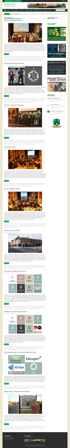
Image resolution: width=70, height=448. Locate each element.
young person (40, 60)
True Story (29, 60)
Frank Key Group (23, 57)
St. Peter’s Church (38, 226)
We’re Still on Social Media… (9, 438)
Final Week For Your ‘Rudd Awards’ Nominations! (15, 311)
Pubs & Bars (29, 56)
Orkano (5, 59)
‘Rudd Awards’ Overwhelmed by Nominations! (15, 271)
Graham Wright (14, 106)
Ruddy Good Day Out (37, 10)
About (50, 10)
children (9, 56)
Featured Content (14, 272)
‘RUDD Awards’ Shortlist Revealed (12, 230)
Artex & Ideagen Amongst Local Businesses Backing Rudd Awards (20, 352)
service (24, 60)
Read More (6, 54)
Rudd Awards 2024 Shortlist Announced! (14, 63)
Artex (5, 57)
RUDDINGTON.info (10, 4)
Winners (36, 60)
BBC (44, 223)
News (8, 10)
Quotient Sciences (9, 59)
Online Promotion (18, 265)
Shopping (36, 56)
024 (44, 56)
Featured (21, 10)
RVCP (22, 60)
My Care (42, 57)
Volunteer (32, 60)
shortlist (21, 102)
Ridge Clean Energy (22, 59)
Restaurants (14, 59)
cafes (9, 57)
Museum (23, 56)
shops (26, 60)
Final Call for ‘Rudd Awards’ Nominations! (14, 105)
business (6, 56)
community (16, 57)
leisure (40, 57)
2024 (45, 98)
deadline (22, 99)
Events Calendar (14, 10)
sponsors (34, 226)
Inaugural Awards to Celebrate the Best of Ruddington (17, 391)
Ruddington (33, 56)
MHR (32, 225)
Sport (39, 56)
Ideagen (37, 57)
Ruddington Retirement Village (38, 59)
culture (19, 57)
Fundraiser (20, 56)
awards (7, 57)
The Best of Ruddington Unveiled (12, 188)
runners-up (19, 60)
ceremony (11, 225)
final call (28, 141)
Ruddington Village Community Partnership (10, 60)
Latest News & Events (52, 17)
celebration (12, 57)
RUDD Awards (27, 59)
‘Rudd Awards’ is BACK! (9, 147)
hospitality (34, 57)
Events (16, 223)
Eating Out (16, 56)
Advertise (45, 10)
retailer (17, 59)
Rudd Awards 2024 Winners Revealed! (13, 20)
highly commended (29, 57)
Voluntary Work (28, 10)
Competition (13, 56)
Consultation (17, 140)
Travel (41, 56)
